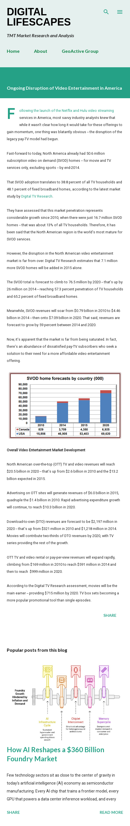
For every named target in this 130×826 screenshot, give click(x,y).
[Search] (106, 10)
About (40, 51)
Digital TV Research (36, 196)
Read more (111, 812)
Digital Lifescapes (39, 17)
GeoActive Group (80, 51)
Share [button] (109, 615)
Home (13, 51)
